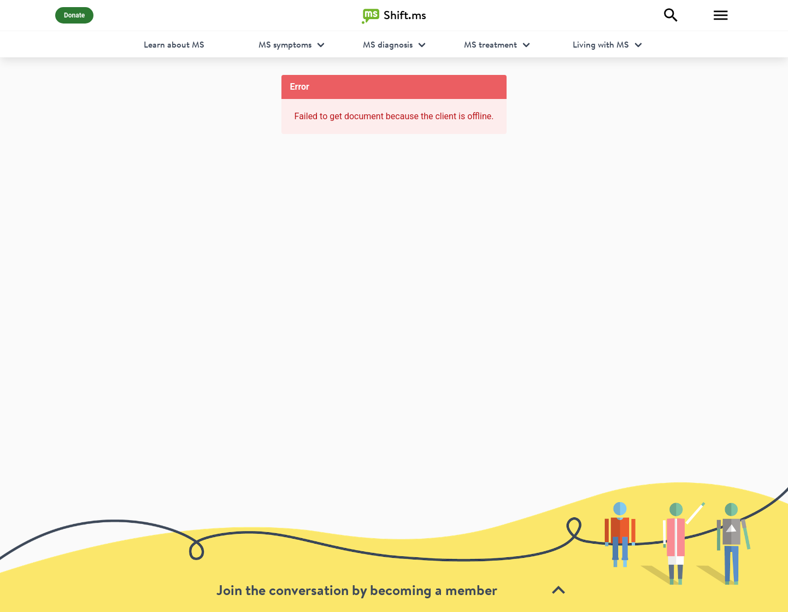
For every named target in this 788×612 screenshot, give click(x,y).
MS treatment (490, 44)
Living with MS (601, 44)
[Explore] (671, 15)
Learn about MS (174, 44)
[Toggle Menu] (720, 15)
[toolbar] (394, 546)
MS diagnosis (388, 44)
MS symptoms (284, 44)
